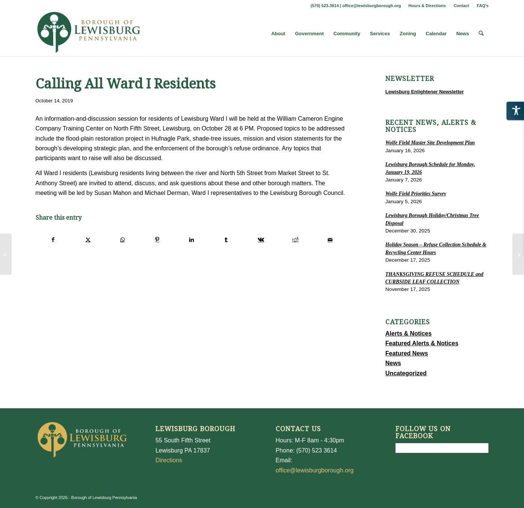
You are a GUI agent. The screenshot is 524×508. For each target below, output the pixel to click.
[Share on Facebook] (53, 239)
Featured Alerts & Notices (421, 343)
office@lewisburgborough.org (371, 5)
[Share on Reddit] (295, 239)
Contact (461, 5)
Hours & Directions (427, 5)
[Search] (481, 33)
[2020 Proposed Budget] (518, 254)
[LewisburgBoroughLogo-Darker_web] (89, 33)
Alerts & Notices (408, 333)
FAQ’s (482, 5)
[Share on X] (88, 239)
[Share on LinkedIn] (192, 239)
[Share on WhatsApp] (122, 239)
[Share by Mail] (330, 239)
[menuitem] (427, 5)
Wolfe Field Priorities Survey (415, 193)
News (393, 363)
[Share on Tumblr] (226, 239)
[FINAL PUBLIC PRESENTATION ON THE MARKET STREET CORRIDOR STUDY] (6, 254)
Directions (168, 460)
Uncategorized (406, 373)
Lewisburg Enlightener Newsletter (424, 91)
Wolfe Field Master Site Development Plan (430, 142)
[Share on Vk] (261, 239)
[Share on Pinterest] (157, 239)
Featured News (406, 353)
